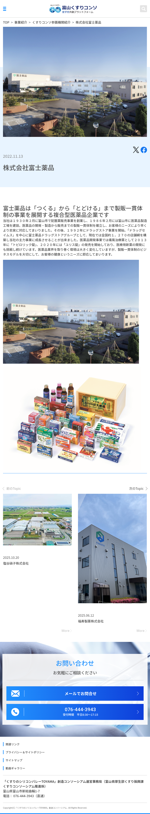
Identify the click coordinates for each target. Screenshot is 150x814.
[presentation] (12, 488)
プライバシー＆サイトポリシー (25, 752)
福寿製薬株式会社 (91, 621)
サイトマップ (14, 760)
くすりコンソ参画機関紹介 (51, 22)
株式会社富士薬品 (88, 22)
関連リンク (13, 744)
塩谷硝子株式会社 (16, 563)
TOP (6, 22)
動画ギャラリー (15, 768)
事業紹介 (20, 22)
